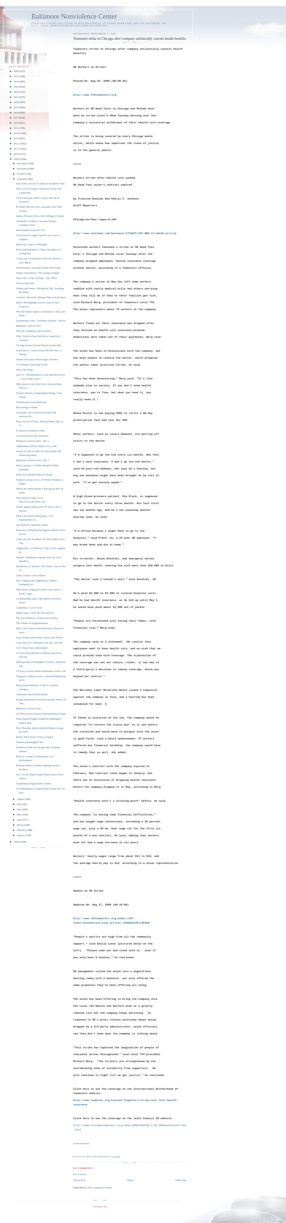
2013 (16, 138)
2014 (16, 133)
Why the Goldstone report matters (33, 330)
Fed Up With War (25, 283)
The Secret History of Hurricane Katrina (37, 617)
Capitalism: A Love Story (29, 607)
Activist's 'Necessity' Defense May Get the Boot (41, 297)
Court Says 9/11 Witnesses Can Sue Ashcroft (39, 642)
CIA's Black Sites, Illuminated (31, 647)
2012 (16, 143)
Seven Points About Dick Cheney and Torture (39, 637)
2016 (16, 122)
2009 (16, 159)
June (19, 809)
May (19, 814)
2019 (16, 107)
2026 (16, 71)
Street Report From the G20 (30, 230)
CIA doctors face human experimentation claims (41, 713)
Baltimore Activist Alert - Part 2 (32, 440)
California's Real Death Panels (31, 694)
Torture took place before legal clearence (37, 359)
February (22, 830)
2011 (16, 148)
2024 (16, 81)
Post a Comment (79, 1174)
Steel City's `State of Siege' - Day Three (36, 278)
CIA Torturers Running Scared (31, 364)
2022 (16, 91)
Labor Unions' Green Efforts (30, 575)
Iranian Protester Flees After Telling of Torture (40, 215)
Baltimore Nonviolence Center (74, 16)
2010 (16, 153)
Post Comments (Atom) (99, 1187)
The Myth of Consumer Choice (32, 524)
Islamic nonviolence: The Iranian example (37, 272)
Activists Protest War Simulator (32, 435)
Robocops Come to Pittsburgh (31, 244)
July (19, 804)
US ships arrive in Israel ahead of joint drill (38, 345)
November (22, 168)
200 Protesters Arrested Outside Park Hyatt (38, 267)
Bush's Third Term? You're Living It (34, 736)
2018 (16, 112)
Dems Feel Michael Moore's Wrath (34, 474)
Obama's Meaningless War (29, 742)
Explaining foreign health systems (33, 783)
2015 (16, 128)
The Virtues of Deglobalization (32, 623)
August (21, 798)
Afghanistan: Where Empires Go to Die (36, 446)
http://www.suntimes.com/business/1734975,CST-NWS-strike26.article (124, 233)
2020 (16, 102)
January (21, 835)
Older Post (180, 1180)
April (20, 819)
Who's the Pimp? (24, 369)
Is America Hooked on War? (30, 430)
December (22, 163)
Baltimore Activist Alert (28, 325)
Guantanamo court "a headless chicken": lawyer (40, 320)
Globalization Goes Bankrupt (31, 402)
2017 (16, 117)
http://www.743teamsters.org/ (95, 94)
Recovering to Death (26, 407)
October (21, 173)
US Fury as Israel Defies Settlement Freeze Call (40, 671)
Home (130, 1180)
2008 (16, 841)
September (22, 178)
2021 (16, 96)
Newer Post (79, 1180)
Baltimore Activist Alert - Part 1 (32, 460)
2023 (16, 86)
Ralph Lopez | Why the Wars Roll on (35, 612)
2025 (16, 76)
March (20, 824)
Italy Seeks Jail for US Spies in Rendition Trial (40, 183)
